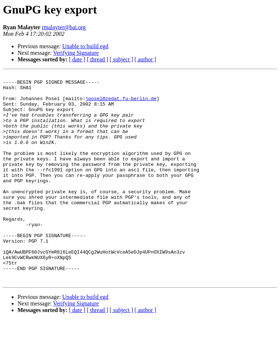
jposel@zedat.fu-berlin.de (120, 103)
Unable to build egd (85, 46)
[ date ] (77, 59)
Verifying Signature (76, 53)
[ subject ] (121, 59)
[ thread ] (97, 59)
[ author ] (145, 59)
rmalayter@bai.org (64, 27)
